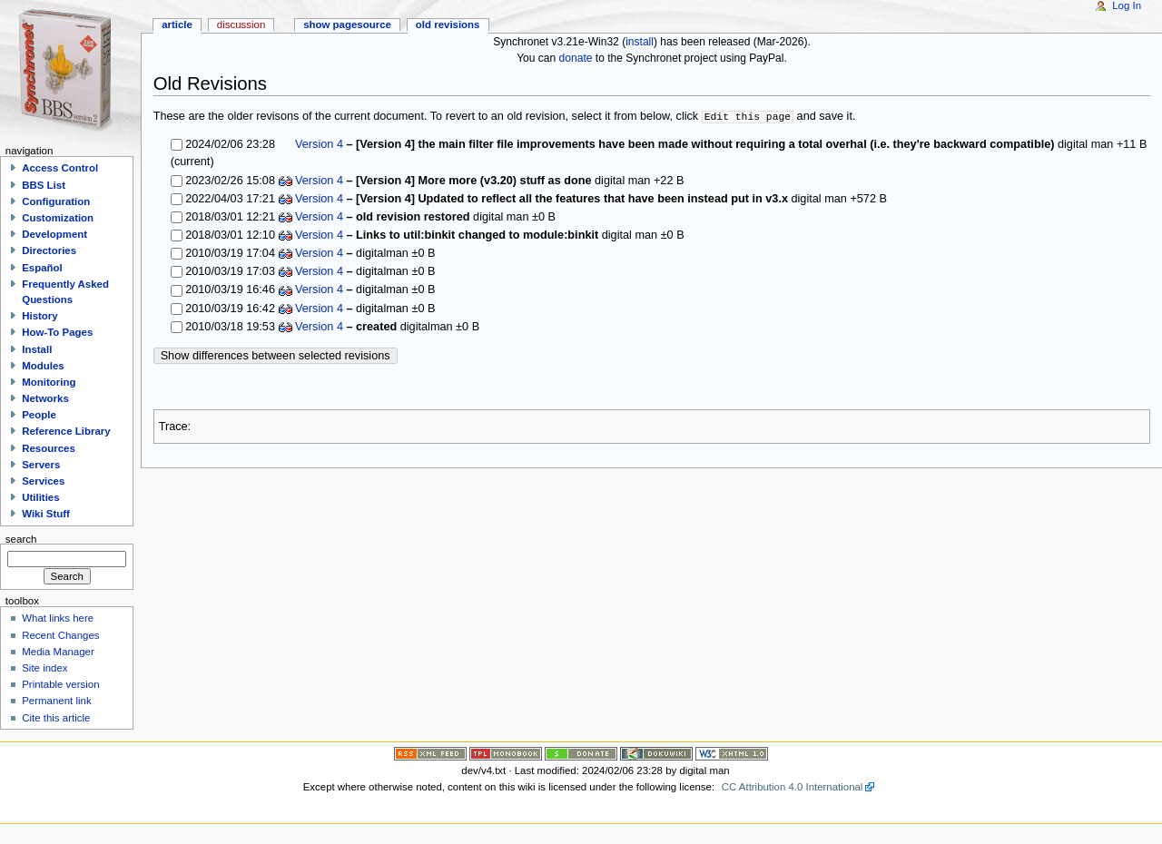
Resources (48, 448)
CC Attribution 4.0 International (792, 786)
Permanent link (56, 700)
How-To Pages (57, 332)
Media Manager (58, 651)
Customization (58, 217)
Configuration (56, 201)
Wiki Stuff (46, 513)
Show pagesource (347, 24)
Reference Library (66, 431)
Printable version (60, 684)
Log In (1126, 5)
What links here (58, 618)
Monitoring (48, 382)
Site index (44, 667)
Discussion (241, 24)
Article (177, 24)
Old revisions (448, 24)
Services (43, 481)
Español (42, 267)
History (39, 315)
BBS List (43, 185)
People (39, 414)
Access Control (60, 167)
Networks (45, 398)
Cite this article (56, 717)
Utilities (40, 497)
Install (37, 349)
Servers (41, 464)
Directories (49, 250)
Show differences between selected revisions (275, 355)
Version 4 (319, 144)
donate (576, 58)
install (639, 41)
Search (21, 538)
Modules (43, 365)
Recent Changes (60, 635)
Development (54, 234)
